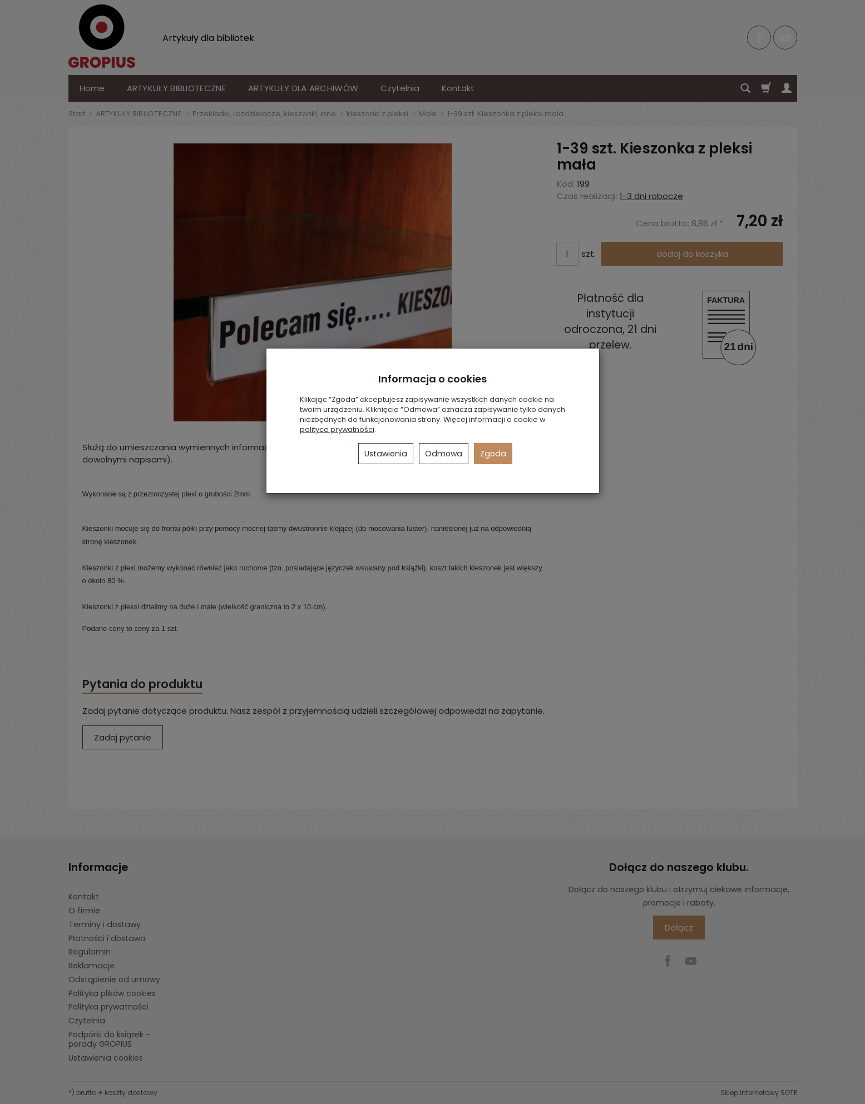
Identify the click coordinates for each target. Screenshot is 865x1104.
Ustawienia (385, 453)
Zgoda (493, 453)
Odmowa (443, 453)
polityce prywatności (337, 429)
